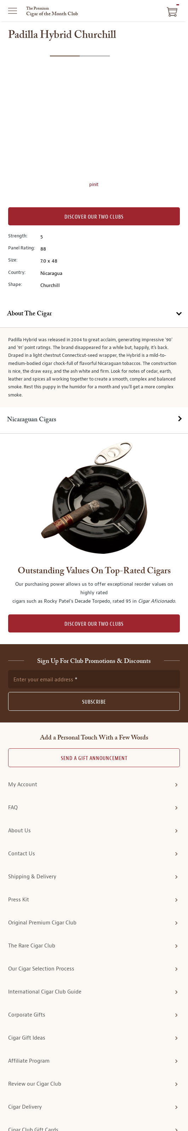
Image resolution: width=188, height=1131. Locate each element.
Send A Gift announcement (94, 679)
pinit (93, 184)
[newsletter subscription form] (94, 600)
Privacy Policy (51, 1112)
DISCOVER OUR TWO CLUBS (94, 544)
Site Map (137, 1112)
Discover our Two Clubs (94, 217)
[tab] (94, 314)
